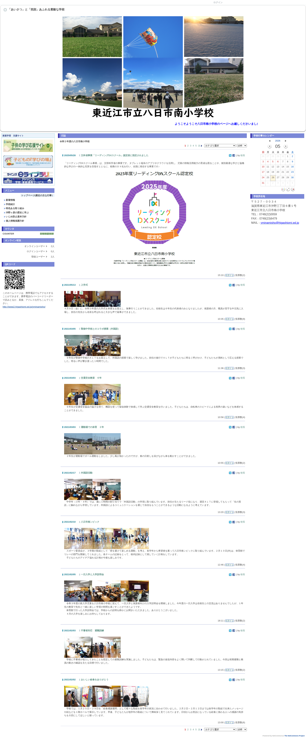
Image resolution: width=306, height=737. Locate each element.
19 (273, 173)
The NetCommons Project (294, 736)
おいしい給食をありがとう (94, 679)
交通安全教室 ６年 (91, 378)
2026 (277, 140)
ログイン (218, 2)
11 (268, 167)
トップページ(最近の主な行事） (37, 195)
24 (263, 178)
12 (273, 167)
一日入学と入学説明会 (92, 574)
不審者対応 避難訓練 (92, 630)
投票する (229, 275)
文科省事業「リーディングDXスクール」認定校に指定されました (114, 155)
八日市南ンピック (90, 522)
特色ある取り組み (14, 208)
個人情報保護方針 (14, 220)
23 (292, 173)
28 (273, 157)
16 (292, 167)
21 (283, 173)
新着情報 (9, 200)
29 (278, 157)
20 (278, 173)
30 (283, 157)
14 (283, 167)
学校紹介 (9, 204)
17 (263, 173)
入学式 (84, 285)
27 (268, 157)
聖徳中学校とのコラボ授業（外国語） (100, 328)
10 (263, 167)
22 (287, 173)
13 (278, 167)
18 (268, 173)
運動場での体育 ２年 (92, 427)
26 (263, 157)
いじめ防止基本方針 (15, 216)
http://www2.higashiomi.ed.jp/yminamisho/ (24, 306)
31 (263, 184)
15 (287, 167)
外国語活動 (86, 472)
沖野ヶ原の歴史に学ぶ (16, 212)
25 (268, 178)
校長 (242, 155)
